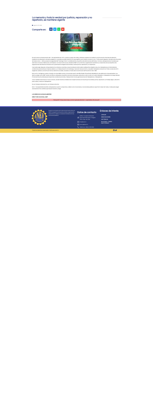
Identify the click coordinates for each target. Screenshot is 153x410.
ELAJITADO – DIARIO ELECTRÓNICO (106, 122)
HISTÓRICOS (104, 119)
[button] (51, 29)
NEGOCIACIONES (105, 117)
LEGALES (103, 114)
